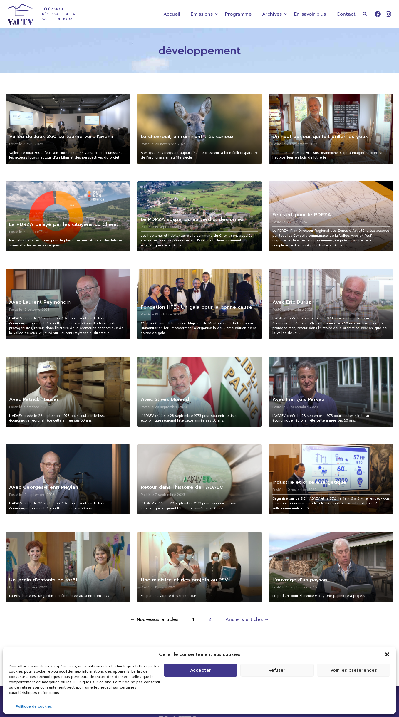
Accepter (200, 670)
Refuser (277, 670)
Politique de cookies (34, 706)
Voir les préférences (353, 670)
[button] (387, 654)
